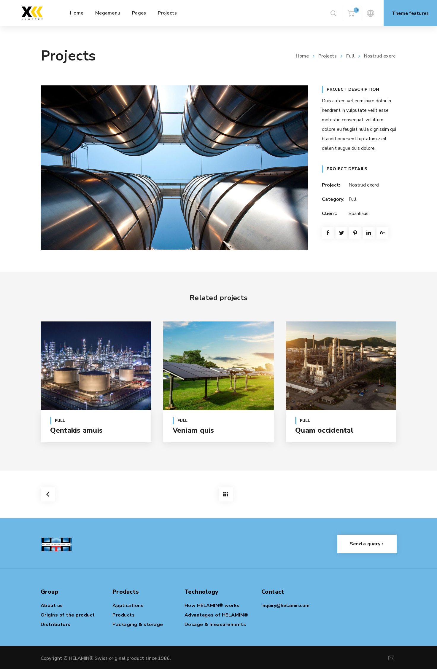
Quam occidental (324, 430)
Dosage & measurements (215, 624)
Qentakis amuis (76, 430)
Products (123, 615)
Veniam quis (193, 430)
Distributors (56, 624)
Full (350, 56)
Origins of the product (68, 615)
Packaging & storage (137, 624)
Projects (327, 56)
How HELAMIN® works (212, 605)
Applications (128, 605)
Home (302, 56)
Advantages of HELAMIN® (216, 615)
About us (52, 605)
